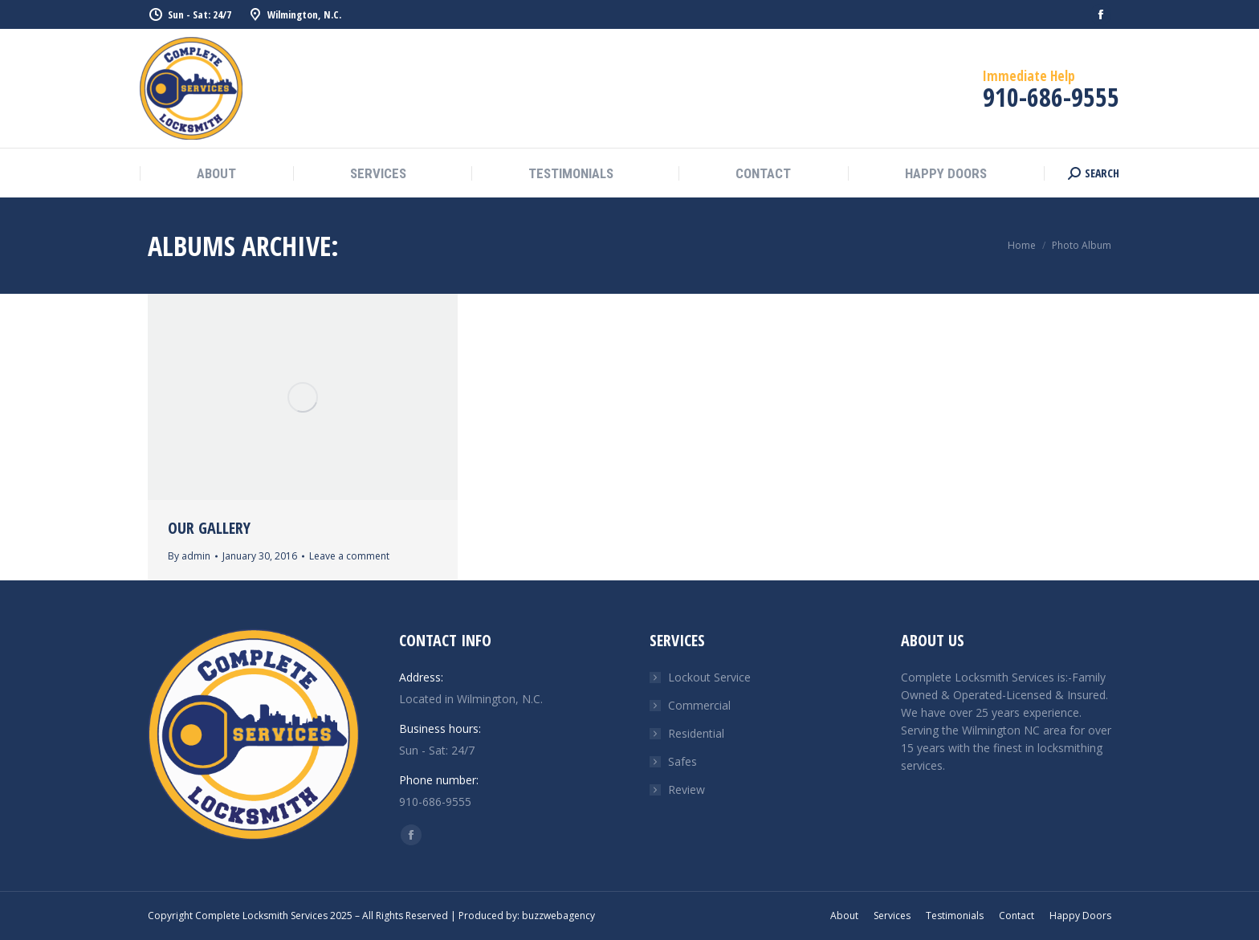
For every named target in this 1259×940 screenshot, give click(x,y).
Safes (682, 761)
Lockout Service (709, 677)
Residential (696, 733)
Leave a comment (349, 556)
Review (686, 789)
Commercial (699, 705)
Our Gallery (209, 528)
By (189, 556)
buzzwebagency (558, 915)
